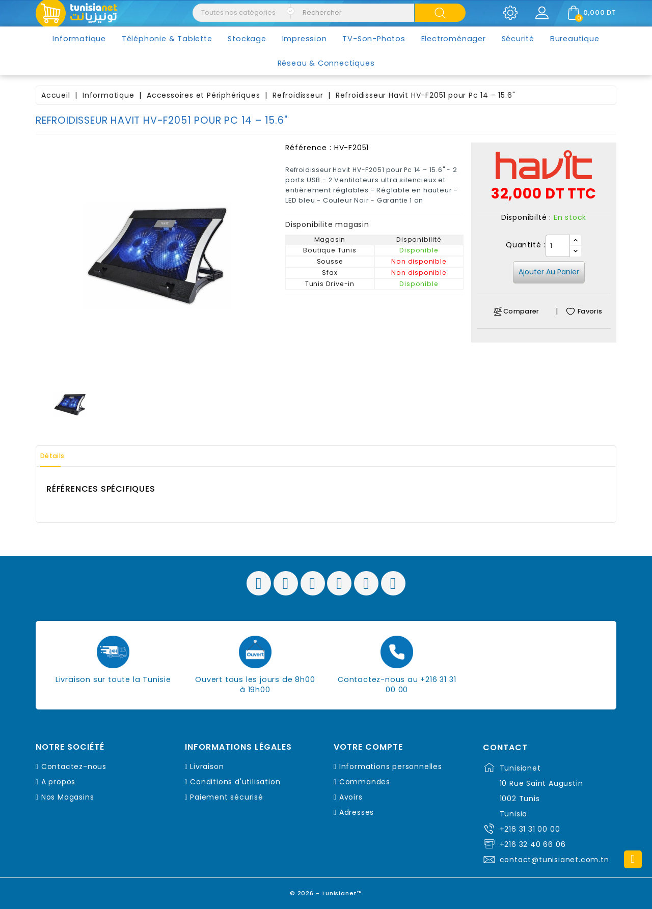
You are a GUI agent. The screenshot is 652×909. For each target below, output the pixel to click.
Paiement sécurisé (226, 797)
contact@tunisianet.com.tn (554, 860)
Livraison (207, 766)
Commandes (364, 782)
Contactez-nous (73, 766)
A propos (58, 782)
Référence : (308, 148)
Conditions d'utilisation (235, 782)
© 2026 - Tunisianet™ (326, 891)
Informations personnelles (390, 766)
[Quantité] (558, 246)
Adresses (356, 812)
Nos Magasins (67, 797)
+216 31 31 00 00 (530, 829)
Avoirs (351, 797)
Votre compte (368, 747)
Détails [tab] (58, 456)
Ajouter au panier (549, 272)
